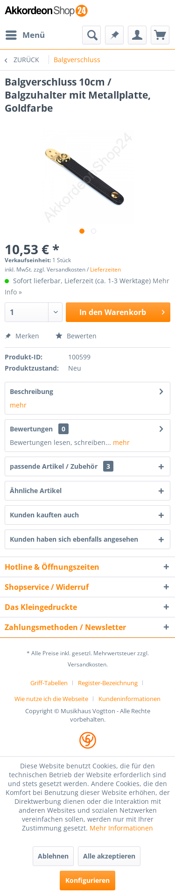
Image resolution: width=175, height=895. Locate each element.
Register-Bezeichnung (108, 683)
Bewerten (76, 335)
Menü (25, 34)
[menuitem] (24, 35)
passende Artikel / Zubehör (61, 466)
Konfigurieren (87, 880)
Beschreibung (31, 391)
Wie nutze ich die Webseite (51, 699)
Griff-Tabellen (49, 683)
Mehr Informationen (121, 827)
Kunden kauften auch (44, 514)
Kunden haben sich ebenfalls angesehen (74, 539)
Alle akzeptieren (109, 856)
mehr (18, 405)
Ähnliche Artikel (36, 490)
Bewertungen (31, 428)
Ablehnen (53, 856)
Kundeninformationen (129, 699)
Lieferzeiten (105, 269)
